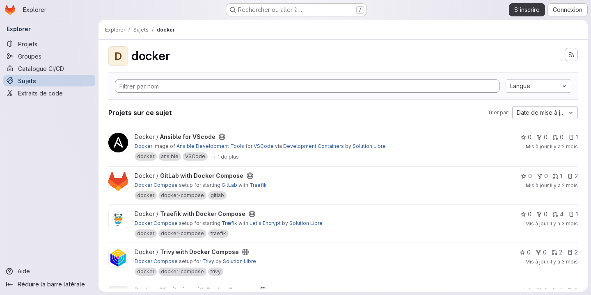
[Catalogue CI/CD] (49, 68)
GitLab (229, 185)
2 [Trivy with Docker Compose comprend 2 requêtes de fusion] (557, 252)
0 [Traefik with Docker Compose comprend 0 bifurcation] (541, 214)
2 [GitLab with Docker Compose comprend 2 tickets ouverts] (572, 175)
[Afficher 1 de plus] (226, 156)
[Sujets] (49, 80)
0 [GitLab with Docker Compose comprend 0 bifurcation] (542, 175)
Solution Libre (369, 146)
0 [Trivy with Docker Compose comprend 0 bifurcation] (541, 252)
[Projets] (49, 44)
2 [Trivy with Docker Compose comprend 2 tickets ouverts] (572, 252)
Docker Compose (156, 185)
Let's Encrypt (265, 223)
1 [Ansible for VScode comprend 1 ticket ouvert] (573, 137)
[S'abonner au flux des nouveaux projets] (571, 54)
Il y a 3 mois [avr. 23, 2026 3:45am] (564, 262)
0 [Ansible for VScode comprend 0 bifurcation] (541, 137)
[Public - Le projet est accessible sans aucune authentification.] (222, 137)
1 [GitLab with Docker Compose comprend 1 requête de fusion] (557, 175)
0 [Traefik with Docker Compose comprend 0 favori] (525, 214)
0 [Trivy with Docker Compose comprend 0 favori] (525, 252)
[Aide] (49, 271)
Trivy (208, 261)
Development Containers (313, 146)
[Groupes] (49, 56)
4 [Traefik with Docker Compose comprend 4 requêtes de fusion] (558, 214)
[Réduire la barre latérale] (49, 284)
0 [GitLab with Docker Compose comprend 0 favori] (526, 175)
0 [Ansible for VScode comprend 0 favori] (525, 137)
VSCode (264, 146)
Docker (143, 146)
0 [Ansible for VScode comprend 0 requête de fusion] (558, 137)
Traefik (258, 185)
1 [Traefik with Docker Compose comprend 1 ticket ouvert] (573, 214)
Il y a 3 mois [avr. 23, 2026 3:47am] (564, 223)
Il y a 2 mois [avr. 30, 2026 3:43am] (564, 185)
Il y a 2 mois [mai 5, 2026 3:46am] (564, 146)
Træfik (229, 223)
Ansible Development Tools (210, 146)
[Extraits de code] (49, 93)
